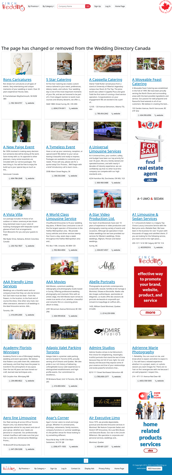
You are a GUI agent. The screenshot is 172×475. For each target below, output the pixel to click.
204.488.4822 (16, 381)
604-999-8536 (59, 316)
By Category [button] (48, 6)
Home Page (120, 6)
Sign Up (97, 6)
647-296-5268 (16, 449)
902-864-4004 (59, 250)
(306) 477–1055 (59, 446)
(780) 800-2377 (103, 376)
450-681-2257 (102, 446)
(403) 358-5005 (146, 381)
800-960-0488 (102, 182)
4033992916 (146, 247)
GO (88, 6)
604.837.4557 (102, 250)
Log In (107, 6)
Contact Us (75, 468)
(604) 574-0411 (60, 108)
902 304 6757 (16, 103)
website (31, 103)
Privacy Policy (104, 468)
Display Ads (89, 468)
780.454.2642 (102, 113)
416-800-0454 (59, 386)
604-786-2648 (16, 178)
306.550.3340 (59, 176)
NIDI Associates (154, 468)
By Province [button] (33, 6)
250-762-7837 (16, 246)
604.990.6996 (145, 115)
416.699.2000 (16, 315)
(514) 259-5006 (109, 313)
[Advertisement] (86, 29)
